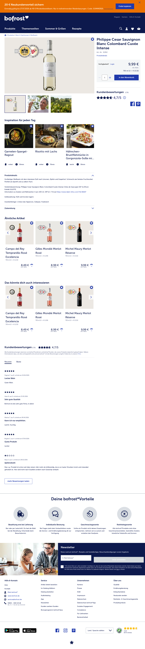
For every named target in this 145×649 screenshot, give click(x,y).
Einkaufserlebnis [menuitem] (119, 591)
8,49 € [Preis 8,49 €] (23, 265)
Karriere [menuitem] (124, 17)
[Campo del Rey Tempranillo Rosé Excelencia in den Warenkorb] (31, 265)
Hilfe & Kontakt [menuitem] (134, 17)
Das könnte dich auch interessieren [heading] (27, 283)
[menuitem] (10, 29)
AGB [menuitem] (78, 591)
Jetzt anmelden (134, 560)
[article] (49, 140)
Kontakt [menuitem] (7, 588)
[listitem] (19, 145)
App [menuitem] (42, 598)
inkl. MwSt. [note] (24, 268)
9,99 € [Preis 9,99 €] (83, 265)
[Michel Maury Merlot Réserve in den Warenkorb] (90, 265)
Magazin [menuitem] (117, 17)
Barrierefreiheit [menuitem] (82, 616)
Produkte (10, 35)
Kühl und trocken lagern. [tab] (19, 197)
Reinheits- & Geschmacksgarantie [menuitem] (126, 598)
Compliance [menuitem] (81, 609)
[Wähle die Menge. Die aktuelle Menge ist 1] (105, 77)
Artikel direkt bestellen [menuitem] (49, 584)
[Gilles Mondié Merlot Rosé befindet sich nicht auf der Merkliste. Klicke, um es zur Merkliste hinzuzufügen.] (61, 223)
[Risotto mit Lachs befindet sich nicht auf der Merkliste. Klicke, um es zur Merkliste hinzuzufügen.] (61, 126)
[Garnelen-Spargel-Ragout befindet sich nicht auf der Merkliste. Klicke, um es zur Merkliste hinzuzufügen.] (31, 126)
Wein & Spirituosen (22, 35)
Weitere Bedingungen (108, 8)
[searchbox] (89, 28)
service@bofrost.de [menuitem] (13, 598)
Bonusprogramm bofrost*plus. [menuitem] (52, 609)
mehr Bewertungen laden (18, 483)
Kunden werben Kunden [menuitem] (49, 606)
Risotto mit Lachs (46, 151)
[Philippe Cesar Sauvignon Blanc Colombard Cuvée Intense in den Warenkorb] (126, 77)
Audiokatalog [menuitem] (45, 595)
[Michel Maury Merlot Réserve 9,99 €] (79, 248)
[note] (19, 164)
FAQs (79, 356)
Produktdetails (102, 56)
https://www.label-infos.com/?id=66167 (71, 192)
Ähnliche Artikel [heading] (15, 218)
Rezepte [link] (76, 28)
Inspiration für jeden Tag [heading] (20, 120)
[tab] (126, 28)
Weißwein (33, 35)
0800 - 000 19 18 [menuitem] (13, 602)
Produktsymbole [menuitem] (120, 602)
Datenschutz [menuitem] (81, 598)
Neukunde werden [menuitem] (120, 595)
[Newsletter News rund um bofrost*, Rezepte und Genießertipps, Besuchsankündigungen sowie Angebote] (101, 560)
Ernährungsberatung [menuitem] (121, 588)
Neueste (8, 364)
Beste (18, 364)
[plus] (110, 77)
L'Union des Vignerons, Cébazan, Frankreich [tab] (27, 202)
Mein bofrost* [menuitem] (11, 591)
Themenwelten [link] (30, 28)
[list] (72, 523)
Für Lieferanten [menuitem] (82, 613)
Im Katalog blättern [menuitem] (48, 588)
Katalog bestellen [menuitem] (47, 591)
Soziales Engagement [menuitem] (85, 606)
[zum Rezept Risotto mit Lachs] (49, 136)
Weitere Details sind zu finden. (115, 569)
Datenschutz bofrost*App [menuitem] (86, 602)
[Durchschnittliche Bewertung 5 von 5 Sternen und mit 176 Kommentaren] (124, 97)
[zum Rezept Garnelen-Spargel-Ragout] (19, 136)
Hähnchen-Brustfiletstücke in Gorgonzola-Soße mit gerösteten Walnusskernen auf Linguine (79, 155)
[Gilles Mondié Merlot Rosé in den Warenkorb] (61, 265)
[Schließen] (139, 2)
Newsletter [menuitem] (45, 602)
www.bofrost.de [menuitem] (12, 595)
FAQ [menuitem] (6, 584)
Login (112, 64)
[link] (25, 18)
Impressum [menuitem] (81, 595)
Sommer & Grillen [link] (55, 28)
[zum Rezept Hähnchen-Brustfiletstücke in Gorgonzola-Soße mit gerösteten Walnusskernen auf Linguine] (80, 136)
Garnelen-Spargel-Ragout (16, 153)
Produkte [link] (10, 28)
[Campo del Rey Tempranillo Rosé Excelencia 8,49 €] (20, 248)
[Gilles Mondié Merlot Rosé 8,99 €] (49, 248)
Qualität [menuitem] (116, 584)
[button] (125, 6)
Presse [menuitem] (79, 588)
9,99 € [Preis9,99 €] (133, 64)
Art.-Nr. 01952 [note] (102, 52)
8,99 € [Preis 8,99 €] (53, 265)
